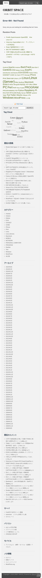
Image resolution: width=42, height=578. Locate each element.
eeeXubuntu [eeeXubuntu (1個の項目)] (14, 73)
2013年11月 (9, 307)
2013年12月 (9, 305)
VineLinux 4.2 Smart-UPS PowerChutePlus (18, 461)
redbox (13, 454)
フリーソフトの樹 (11, 529)
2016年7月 (9, 273)
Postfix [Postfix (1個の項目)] (22, 88)
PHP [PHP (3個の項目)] (14, 88)
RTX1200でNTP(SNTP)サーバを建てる (17, 160)
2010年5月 (9, 385)
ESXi (7, 220)
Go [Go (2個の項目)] (16, 75)
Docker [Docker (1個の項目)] (22, 70)
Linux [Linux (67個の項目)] (25, 78)
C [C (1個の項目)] (38, 67)
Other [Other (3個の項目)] (35, 84)
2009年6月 (9, 410)
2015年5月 (9, 287)
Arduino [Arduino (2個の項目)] (17, 67)
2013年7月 (9, 316)
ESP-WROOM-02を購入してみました (17, 185)
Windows (8, 252)
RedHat (8, 247)
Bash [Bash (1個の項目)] (33, 67)
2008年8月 (9, 428)
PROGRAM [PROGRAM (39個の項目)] (31, 87)
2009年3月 (9, 417)
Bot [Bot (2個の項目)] (36, 67)
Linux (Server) (10, 234)
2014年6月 (9, 298)
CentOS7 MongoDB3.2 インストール (17, 158)
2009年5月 (9, 412)
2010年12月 (9, 372)
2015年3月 (9, 291)
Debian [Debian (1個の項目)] (18, 70)
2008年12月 (9, 424)
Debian (8, 218)
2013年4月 (9, 323)
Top (39, 575)
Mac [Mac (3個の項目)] (16, 82)
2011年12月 (9, 352)
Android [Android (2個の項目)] (5, 67)
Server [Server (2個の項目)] (23, 93)
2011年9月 (9, 356)
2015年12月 (9, 282)
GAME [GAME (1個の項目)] (12, 75)
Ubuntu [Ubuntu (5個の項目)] (19, 95)
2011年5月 (9, 361)
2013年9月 (9, 312)
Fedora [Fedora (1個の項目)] (31, 73)
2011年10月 (9, 354)
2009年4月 (9, 415)
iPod (7, 229)
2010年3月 (9, 390)
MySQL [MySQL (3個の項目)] (23, 84)
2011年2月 (9, 368)
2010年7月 (9, 383)
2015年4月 (9, 289)
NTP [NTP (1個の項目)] (27, 84)
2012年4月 (9, 345)
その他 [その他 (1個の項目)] (28, 98)
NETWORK (9, 240)
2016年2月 (9, 280)
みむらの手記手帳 (11, 527)
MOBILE (8, 238)
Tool (7, 249)
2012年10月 (9, 336)
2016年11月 (9, 271)
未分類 (8, 256)
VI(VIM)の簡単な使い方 (13, 448)
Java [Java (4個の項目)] (8, 78)
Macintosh (9, 236)
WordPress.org (10, 564)
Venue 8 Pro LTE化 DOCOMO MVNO (17, 187)
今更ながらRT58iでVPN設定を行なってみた (19, 457)
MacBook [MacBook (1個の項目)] (21, 82)
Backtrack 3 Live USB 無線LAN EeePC (18, 481)
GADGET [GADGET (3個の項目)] (6, 75)
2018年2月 (9, 269)
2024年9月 (9, 267)
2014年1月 (9, 303)
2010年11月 (9, 374)
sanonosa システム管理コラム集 (16, 514)
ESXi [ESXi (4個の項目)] (20, 73)
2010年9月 (9, 379)
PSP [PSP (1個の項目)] (16, 90)
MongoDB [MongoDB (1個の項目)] (17, 84)
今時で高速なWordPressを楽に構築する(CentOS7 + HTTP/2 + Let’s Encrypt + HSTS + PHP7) (20, 54)
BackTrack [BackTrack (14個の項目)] (26, 67)
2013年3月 (9, 325)
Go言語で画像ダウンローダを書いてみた (18, 203)
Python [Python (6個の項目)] (21, 90)
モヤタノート (10, 517)
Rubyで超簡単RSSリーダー (15, 47)
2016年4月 (9, 276)
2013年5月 (9, 320)
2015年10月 (9, 285)
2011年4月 (9, 363)
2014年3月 (9, 300)
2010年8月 (9, 381)
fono (20, 445)
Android (8, 214)
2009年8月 (9, 406)
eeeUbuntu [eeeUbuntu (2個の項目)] (6, 73)
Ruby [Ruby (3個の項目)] (19, 93)
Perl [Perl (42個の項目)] (10, 87)
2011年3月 (9, 365)
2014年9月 (9, 294)
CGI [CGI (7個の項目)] (13, 70)
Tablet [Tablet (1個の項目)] (4, 95)
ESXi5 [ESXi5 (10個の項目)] (25, 72)
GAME (8, 225)
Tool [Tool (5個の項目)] (8, 95)
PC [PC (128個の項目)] (5, 87)
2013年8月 (9, 314)
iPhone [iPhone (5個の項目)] (33, 75)
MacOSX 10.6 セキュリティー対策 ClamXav (19, 499)
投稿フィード (10, 560)
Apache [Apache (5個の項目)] (12, 67)
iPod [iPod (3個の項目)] (4, 78)
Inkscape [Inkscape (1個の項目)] (27, 75)
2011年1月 (9, 370)
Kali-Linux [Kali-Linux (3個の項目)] (14, 78)
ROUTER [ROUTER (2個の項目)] (6, 93)
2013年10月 (9, 309)
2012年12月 (9, 332)
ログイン (8, 557)
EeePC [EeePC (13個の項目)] (28, 70)
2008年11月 (9, 426)
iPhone (8, 227)
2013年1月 (9, 329)
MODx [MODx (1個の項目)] (11, 84)
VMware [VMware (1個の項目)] (25, 95)
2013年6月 (9, 318)
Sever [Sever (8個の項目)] (28, 93)
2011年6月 (9, 359)
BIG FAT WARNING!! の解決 (15, 49)
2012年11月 (9, 334)
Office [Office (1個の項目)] (30, 84)
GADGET (9, 222)
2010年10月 (9, 376)
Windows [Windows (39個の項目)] (8, 97)
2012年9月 (9, 338)
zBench (34, 574)
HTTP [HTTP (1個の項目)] (22, 75)
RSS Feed (19, 104)
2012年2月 (9, 347)
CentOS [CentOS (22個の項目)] (7, 69)
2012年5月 (9, 343)
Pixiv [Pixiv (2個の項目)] (18, 88)
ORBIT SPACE (13, 10)
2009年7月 (9, 408)
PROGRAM (9, 245)
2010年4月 (9, 388)
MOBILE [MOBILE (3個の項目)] (6, 84)
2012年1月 (9, 350)
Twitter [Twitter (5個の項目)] (13, 95)
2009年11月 (9, 399)
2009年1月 (9, 421)
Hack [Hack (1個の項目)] (18, 75)
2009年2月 (9, 419)
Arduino (8, 216)
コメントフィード (11, 562)
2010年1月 (9, 394)
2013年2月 (9, 327)
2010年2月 (9, 392)
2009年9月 (9, 403)
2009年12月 (9, 397)
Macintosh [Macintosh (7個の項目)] (29, 82)
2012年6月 (9, 341)
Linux (7, 231)
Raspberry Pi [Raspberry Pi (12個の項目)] (31, 90)
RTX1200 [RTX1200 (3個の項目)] (13, 93)
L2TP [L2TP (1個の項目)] (20, 78)
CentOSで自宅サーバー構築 (14, 512)
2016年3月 (9, 278)
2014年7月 (9, 296)
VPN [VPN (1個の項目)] (29, 95)
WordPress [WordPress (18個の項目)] (20, 97)
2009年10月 (9, 401)
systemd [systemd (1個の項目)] (34, 93)
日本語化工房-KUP (11, 534)
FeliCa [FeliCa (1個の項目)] (35, 73)
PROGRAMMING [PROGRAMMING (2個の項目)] (9, 90)
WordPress (9, 254)
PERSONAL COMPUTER (13, 243)
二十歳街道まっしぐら (12, 532)
